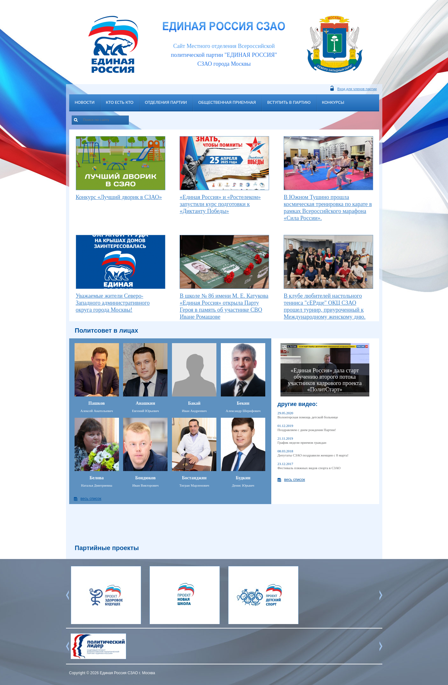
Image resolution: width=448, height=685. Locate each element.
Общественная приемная (227, 102)
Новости (85, 102)
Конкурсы (333, 102)
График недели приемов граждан (302, 442)
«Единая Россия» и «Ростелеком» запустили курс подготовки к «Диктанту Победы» (220, 204)
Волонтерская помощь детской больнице (308, 417)
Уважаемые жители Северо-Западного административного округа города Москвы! (113, 303)
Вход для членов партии (357, 89)
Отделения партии (166, 102)
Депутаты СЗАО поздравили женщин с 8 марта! (313, 455)
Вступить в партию (288, 102)
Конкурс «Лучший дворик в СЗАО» (119, 197)
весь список (91, 498)
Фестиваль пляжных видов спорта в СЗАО (309, 468)
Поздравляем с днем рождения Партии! (307, 430)
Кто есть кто (120, 102)
